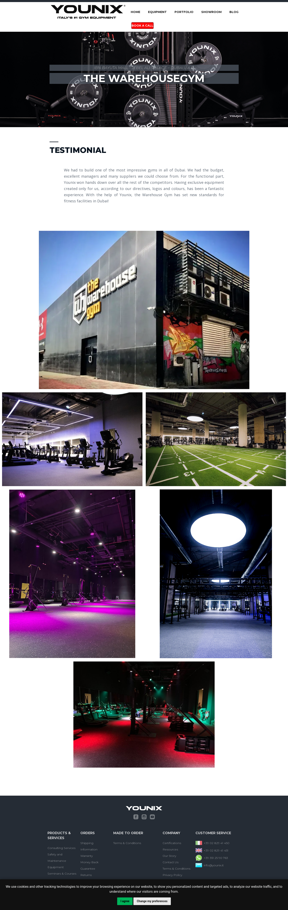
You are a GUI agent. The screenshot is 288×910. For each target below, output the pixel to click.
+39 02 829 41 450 (216, 843)
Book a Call (142, 25)
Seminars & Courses (61, 873)
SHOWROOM (211, 12)
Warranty (86, 856)
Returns (86, 875)
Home (135, 12)
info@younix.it (214, 865)
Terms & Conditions (127, 843)
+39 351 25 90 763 (216, 858)
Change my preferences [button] (152, 901)
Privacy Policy (172, 875)
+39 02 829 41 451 (216, 850)
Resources (170, 849)
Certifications (172, 843)
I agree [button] (124, 901)
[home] (88, 12)
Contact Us (170, 862)
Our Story (169, 856)
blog (233, 12)
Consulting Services (61, 848)
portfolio (184, 12)
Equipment (157, 12)
